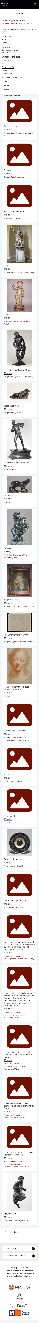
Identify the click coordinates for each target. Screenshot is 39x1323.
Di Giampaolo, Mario (16, 907)
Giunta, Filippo (15, 1164)
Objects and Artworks (17, 21)
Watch (7, 774)
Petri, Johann (9, 1069)
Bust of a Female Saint (14, 211)
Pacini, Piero (14, 1018)
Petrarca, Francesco (17, 1162)
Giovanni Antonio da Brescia (22, 1167)
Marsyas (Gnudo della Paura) (17, 463)
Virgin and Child (11, 599)
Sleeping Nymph (11, 406)
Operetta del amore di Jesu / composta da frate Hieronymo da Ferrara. (19, 1106)
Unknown (16, 218)
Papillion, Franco (15, 781)
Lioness (7, 495)
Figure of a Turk (11, 1214)
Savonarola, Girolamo (12, 956)
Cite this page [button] (10, 1248)
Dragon (7, 170)
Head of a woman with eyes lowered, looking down (16, 688)
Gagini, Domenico (17, 642)
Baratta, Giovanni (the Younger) (22, 272)
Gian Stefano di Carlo (17, 1118)
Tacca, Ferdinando (18, 133)
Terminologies (10, 23)
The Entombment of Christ (16, 635)
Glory (6, 265)
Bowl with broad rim (13, 859)
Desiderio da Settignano (21, 321)
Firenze (4, 71)
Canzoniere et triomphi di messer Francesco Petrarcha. (19, 1153)
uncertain (13, 866)
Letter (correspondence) (15, 900)
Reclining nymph (11, 126)
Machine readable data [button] (14, 1255)
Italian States (6, 60)
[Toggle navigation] (35, 4)
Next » (16, 1232)
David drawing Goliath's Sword (17, 370)
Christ (6, 314)
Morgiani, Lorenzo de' (17, 1015)
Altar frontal (9, 816)
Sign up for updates (19, 1267)
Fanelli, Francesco (17, 177)
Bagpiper (8, 548)
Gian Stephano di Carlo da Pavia (16, 959)
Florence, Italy (7, 73)
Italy (3, 63)
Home (4, 21)
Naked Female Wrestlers (15, 730)
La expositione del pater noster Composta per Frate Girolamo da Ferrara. (19, 1054)
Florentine (5, 81)
